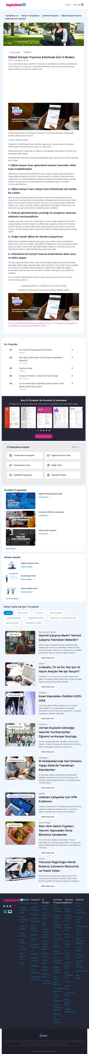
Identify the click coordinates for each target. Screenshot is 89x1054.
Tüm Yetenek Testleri (68, 908)
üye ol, (53, 323)
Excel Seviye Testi (67, 944)
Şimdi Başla (12, 549)
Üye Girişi (76, 5)
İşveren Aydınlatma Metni (24, 919)
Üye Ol (68, 5)
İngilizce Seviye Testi (68, 918)
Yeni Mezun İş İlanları (45, 915)
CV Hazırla (39, 613)
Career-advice (22, 613)
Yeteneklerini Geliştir (33, 623)
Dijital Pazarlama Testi (69, 975)
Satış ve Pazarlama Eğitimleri (57, 1007)
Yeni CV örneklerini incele (18, 60)
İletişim (22, 963)
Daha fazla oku (49, 658)
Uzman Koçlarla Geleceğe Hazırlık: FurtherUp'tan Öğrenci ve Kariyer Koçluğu (58, 732)
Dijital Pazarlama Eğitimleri (57, 925)
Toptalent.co (11, 16)
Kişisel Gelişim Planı (68, 1002)
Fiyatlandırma (81, 971)
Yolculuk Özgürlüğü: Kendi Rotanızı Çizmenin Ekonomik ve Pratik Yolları (59, 866)
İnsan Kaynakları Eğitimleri (57, 960)
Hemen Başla (27, 567)
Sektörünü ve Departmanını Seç (63, 618)
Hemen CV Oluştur (43, 436)
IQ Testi (68, 982)
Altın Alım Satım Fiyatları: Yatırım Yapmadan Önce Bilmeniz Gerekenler (56, 830)
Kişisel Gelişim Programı (34, 928)
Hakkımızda (24, 903)
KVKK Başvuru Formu (22, 956)
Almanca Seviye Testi (68, 965)
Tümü (75, 447)
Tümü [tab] (8, 613)
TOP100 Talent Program (79, 964)
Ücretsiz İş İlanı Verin (79, 919)
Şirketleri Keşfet (50, 16)
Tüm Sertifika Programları (58, 908)
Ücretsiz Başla (13, 599)
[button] (38, 430)
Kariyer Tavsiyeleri (30, 16)
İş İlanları (34, 903)
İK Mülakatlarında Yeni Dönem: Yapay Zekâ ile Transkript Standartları (60, 765)
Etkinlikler (35, 914)
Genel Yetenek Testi (68, 927)
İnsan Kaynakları (55, 613)
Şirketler (34, 935)
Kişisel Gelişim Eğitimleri (57, 969)
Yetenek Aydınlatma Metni (24, 910)
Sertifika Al (44, 497)
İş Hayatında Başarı (13, 618)
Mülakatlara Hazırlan (36, 618)
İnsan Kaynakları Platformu (80, 941)
